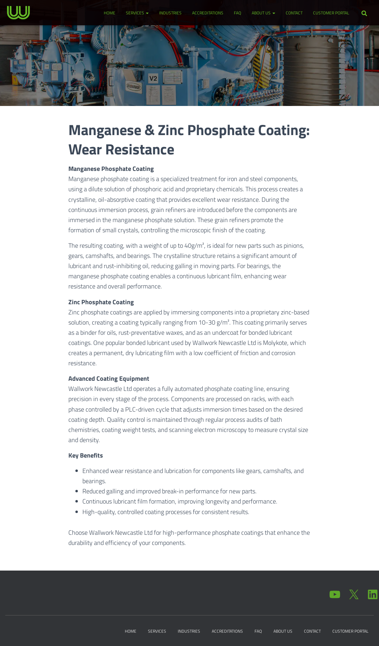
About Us (263, 12)
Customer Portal (331, 12)
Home (109, 12)
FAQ (237, 12)
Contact (294, 12)
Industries (170, 12)
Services (137, 12)
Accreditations (207, 12)
